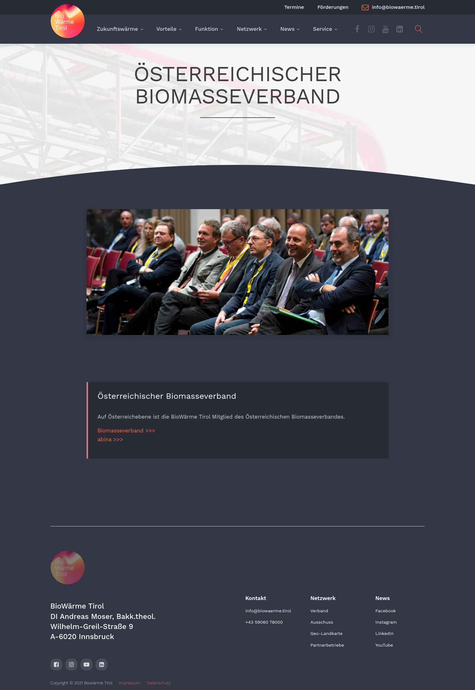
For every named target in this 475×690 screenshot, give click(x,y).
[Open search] (419, 29)
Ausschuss (321, 622)
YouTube (384, 645)
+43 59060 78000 (264, 622)
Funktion (209, 29)
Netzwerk (252, 29)
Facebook (385, 610)
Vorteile (169, 29)
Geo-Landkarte (326, 633)
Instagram (386, 622)
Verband (319, 610)
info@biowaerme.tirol (268, 610)
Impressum (130, 683)
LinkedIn (384, 633)
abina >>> (110, 439)
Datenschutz (158, 683)
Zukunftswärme (120, 29)
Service (325, 29)
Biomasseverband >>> (126, 430)
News (290, 29)
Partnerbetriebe (327, 645)
